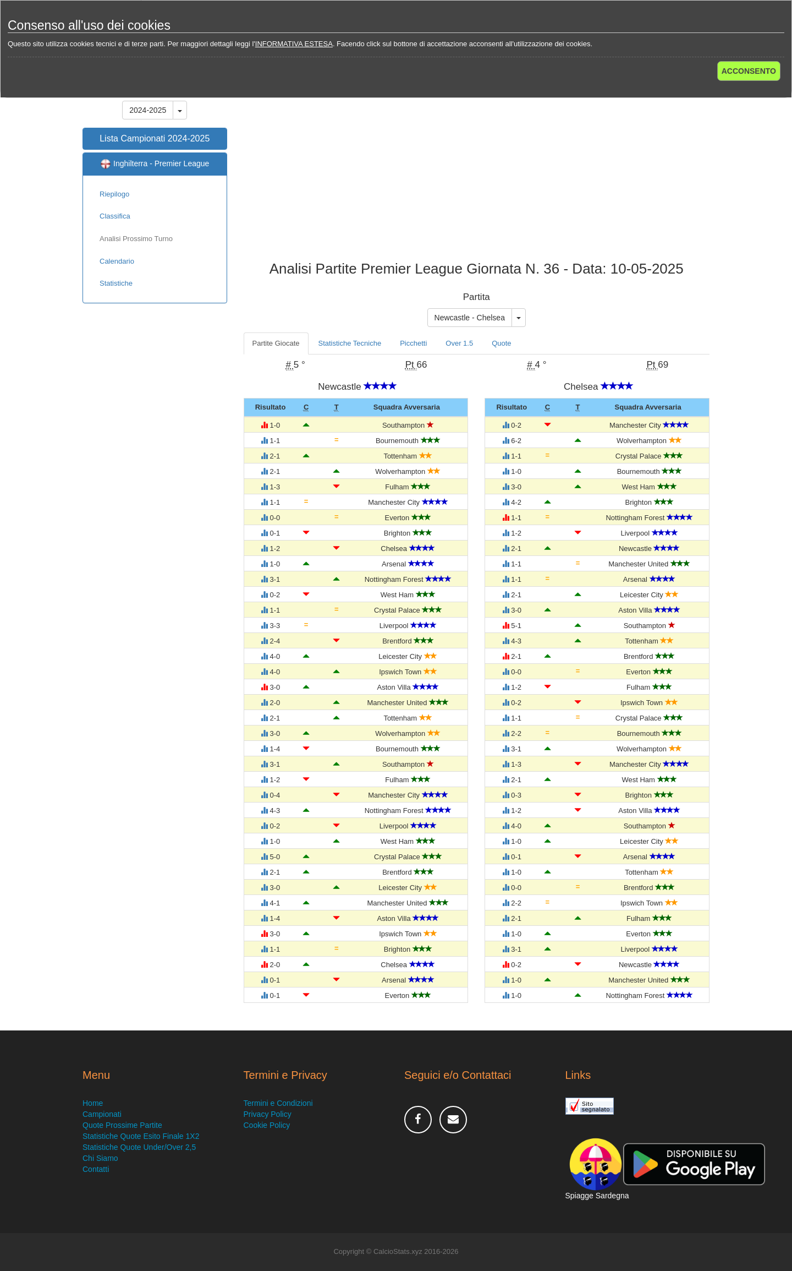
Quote (501, 343)
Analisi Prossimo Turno (136, 238)
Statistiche (116, 283)
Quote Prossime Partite (122, 1125)
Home (92, 1103)
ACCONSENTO (749, 71)
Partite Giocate (276, 343)
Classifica (115, 216)
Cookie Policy (267, 1125)
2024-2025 (147, 110)
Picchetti (413, 343)
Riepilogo (114, 194)
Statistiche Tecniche (350, 343)
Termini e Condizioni (278, 1103)
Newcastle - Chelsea (470, 317)
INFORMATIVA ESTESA (294, 44)
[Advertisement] (477, 173)
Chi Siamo (100, 1158)
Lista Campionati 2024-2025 (155, 138)
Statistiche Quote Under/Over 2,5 (139, 1147)
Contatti (95, 1169)
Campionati (102, 1114)
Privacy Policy (268, 1114)
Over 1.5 (459, 343)
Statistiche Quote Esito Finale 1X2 (140, 1136)
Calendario (117, 261)
